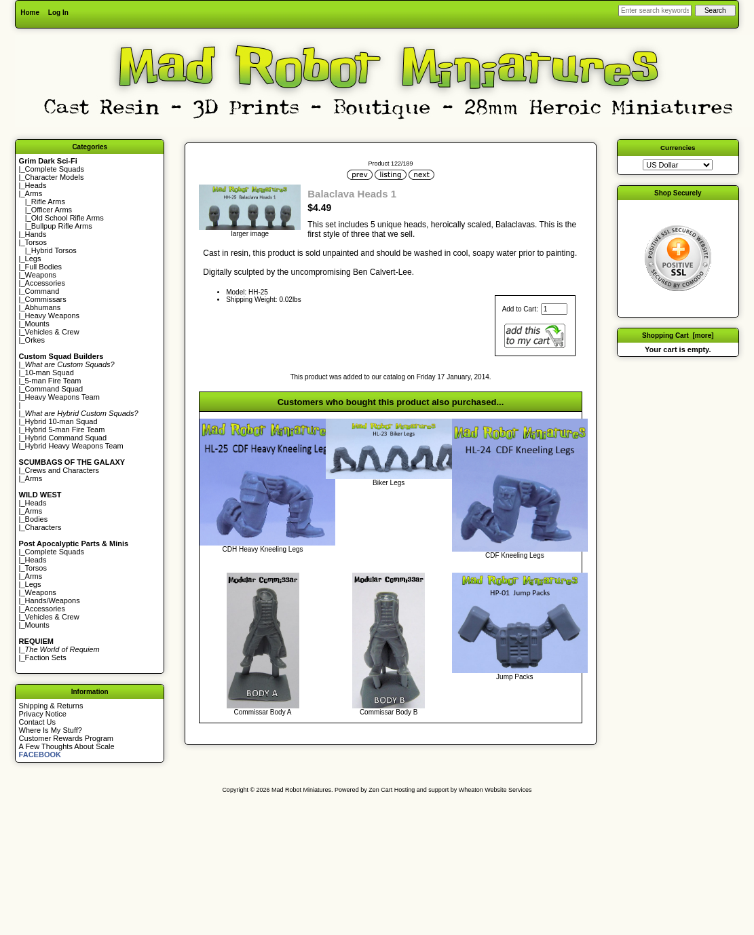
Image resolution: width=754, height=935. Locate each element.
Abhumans (43, 307)
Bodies (36, 519)
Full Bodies (43, 267)
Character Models (54, 177)
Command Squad (54, 389)
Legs (33, 258)
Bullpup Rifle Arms (61, 226)
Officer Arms (51, 210)
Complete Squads (54, 169)
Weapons (40, 275)
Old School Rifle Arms (67, 218)
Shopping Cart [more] (678, 335)
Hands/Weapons (52, 600)
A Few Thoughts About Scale (67, 746)
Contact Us (37, 722)
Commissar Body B (389, 712)
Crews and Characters (62, 470)
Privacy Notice (43, 714)
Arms (34, 478)
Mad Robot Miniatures (301, 789)
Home (29, 12)
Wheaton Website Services (495, 789)
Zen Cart (380, 789)
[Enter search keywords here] (655, 10)
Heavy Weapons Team (62, 397)
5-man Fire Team (53, 381)
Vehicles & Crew (52, 332)
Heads (36, 185)
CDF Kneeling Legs (514, 555)
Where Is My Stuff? (50, 730)
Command (42, 291)
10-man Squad (49, 372)
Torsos (36, 242)
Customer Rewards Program (66, 738)
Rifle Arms (48, 201)
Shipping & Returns (51, 706)
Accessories (45, 283)
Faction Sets (46, 657)
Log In (58, 12)
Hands (36, 234)
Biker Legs (388, 482)
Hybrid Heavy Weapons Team (74, 446)
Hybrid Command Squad (66, 438)
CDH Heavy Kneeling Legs (263, 549)
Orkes (35, 340)
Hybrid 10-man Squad (61, 421)
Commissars (46, 299)
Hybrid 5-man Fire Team (65, 429)
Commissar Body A (263, 712)
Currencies (678, 147)
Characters (43, 527)
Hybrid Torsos (54, 250)
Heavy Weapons (52, 315)
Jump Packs (514, 677)
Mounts (37, 324)
